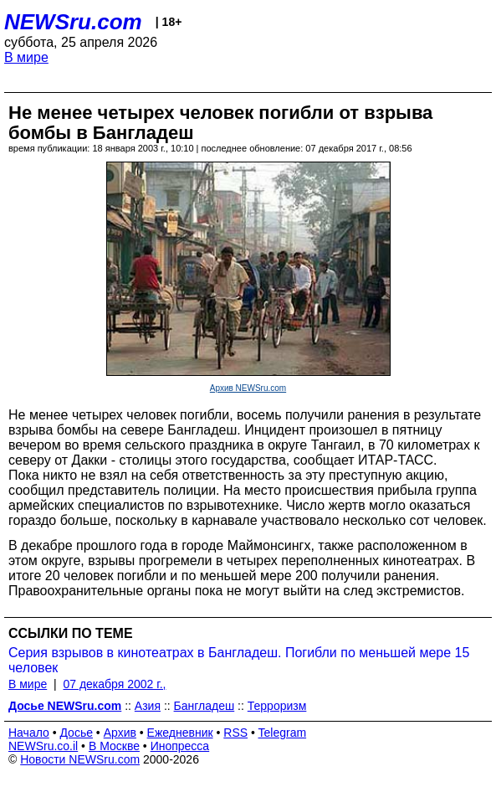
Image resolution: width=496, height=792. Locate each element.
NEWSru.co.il (43, 746)
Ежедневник (180, 732)
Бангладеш (204, 705)
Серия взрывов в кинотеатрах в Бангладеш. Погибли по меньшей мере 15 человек (238, 660)
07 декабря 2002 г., (114, 684)
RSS (235, 732)
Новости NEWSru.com (80, 759)
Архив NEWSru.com (248, 388)
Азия (148, 705)
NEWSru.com (73, 21)
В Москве (114, 746)
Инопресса (180, 746)
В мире (26, 57)
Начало (28, 732)
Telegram (282, 732)
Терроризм (277, 705)
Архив (120, 732)
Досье (76, 732)
